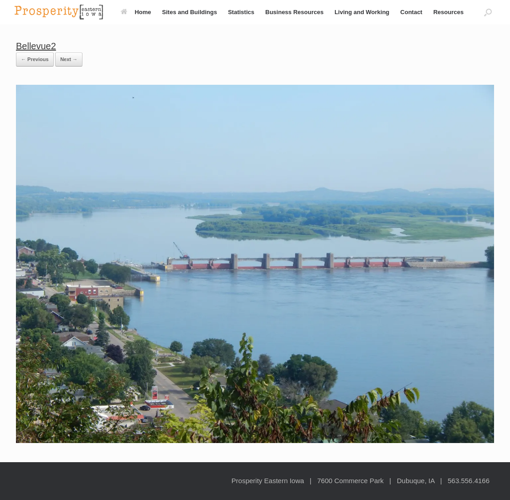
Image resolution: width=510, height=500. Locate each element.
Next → (68, 59)
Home (136, 12)
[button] (487, 12)
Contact (411, 12)
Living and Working (362, 12)
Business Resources (294, 12)
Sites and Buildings (189, 12)
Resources (448, 12)
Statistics (241, 12)
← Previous (35, 59)
